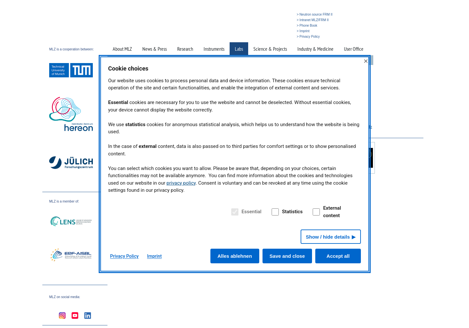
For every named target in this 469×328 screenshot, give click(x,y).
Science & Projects (270, 49)
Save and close (287, 256)
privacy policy (181, 183)
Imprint (154, 256)
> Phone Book (307, 25)
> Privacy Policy (308, 36)
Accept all (338, 256)
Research (185, 49)
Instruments (214, 49)
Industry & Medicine (315, 49)
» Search (281, 36)
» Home (266, 36)
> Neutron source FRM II (315, 14)
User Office (353, 49)
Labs (239, 49)
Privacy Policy (124, 256)
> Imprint (303, 31)
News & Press (154, 49)
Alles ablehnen (235, 256)
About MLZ (122, 49)
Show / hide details (328, 237)
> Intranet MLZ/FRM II (313, 20)
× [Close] (365, 61)
